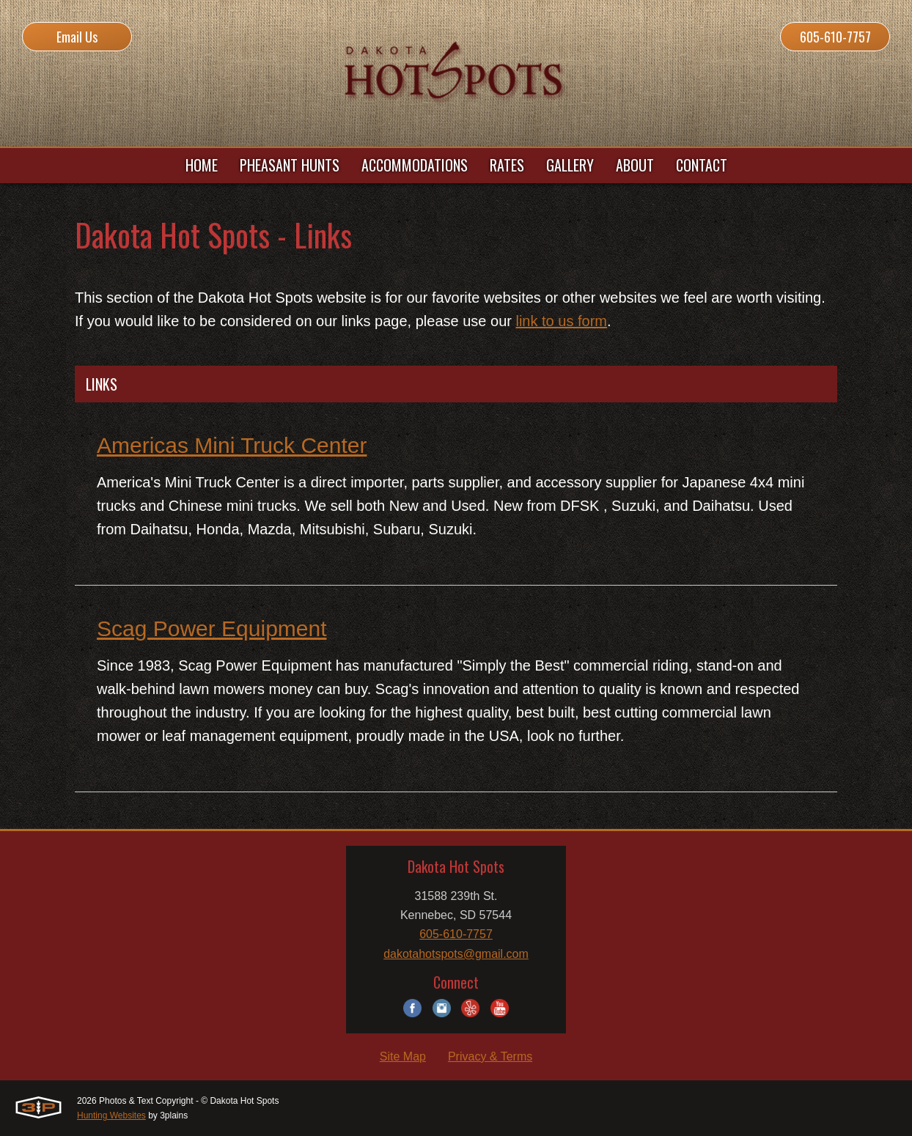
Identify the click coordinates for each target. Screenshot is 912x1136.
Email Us (77, 36)
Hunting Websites (111, 1115)
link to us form (560, 321)
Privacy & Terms (490, 1056)
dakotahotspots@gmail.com (456, 954)
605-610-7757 (835, 36)
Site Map (403, 1056)
